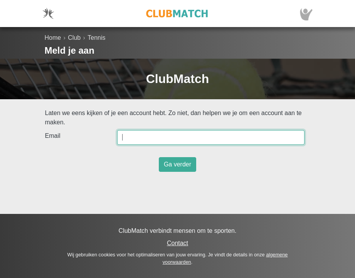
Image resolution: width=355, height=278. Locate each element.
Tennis (96, 37)
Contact (177, 243)
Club (74, 37)
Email (53, 135)
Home (53, 37)
